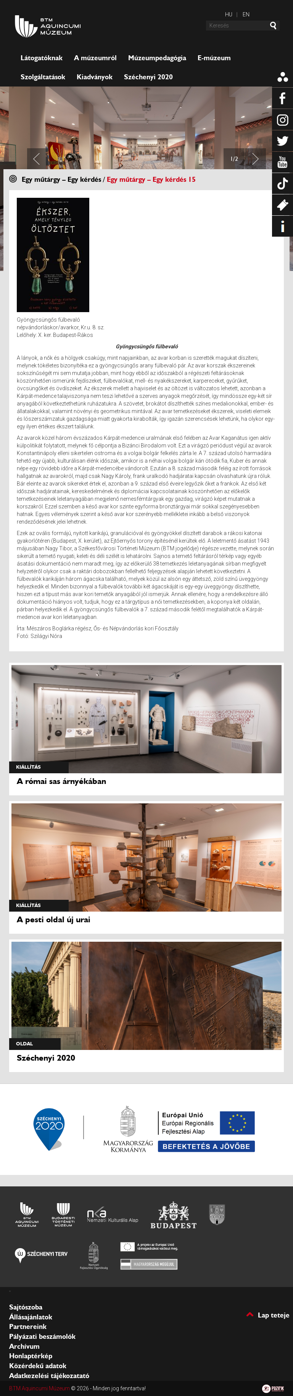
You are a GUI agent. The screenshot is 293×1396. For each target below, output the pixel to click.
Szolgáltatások (43, 77)
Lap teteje (274, 1314)
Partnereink (28, 1326)
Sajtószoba (25, 1307)
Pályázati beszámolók (42, 1336)
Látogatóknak (42, 58)
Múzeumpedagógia (157, 58)
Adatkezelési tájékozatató (49, 1376)
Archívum (24, 1346)
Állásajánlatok (30, 1317)
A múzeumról (95, 58)
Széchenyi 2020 (148, 77)
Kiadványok (95, 77)
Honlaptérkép (30, 1356)
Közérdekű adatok (37, 1366)
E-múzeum (214, 58)
